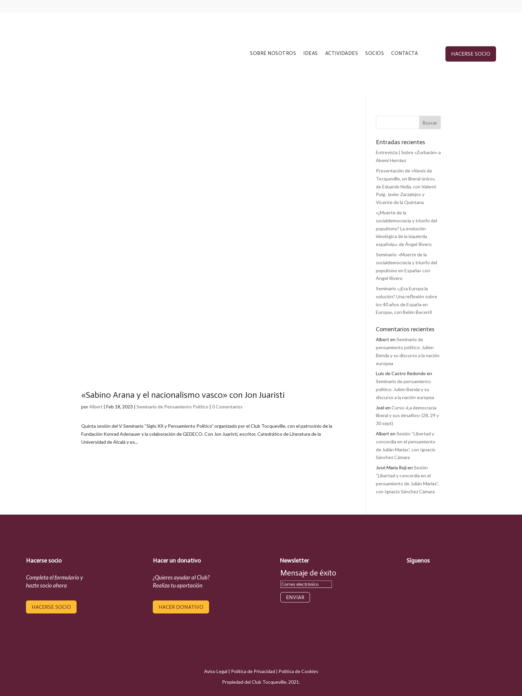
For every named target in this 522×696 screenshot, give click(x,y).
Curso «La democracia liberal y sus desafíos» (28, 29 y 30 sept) (407, 415)
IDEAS (310, 53)
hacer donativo (180, 607)
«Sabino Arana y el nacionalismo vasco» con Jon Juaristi (183, 395)
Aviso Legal (215, 671)
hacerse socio (470, 54)
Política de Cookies (298, 671)
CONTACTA (404, 53)
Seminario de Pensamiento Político (172, 406)
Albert (96, 406)
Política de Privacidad (253, 671)
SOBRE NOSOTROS (273, 53)
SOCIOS (374, 53)
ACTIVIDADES (341, 53)
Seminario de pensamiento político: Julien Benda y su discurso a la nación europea (405, 389)
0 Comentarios (227, 406)
